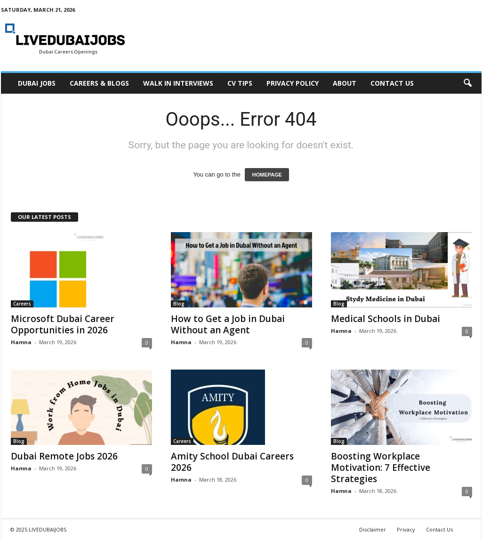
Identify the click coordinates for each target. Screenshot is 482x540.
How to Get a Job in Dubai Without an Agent (228, 324)
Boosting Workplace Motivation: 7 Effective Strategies (380, 467)
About (344, 83)
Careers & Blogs (99, 83)
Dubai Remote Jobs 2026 (64, 456)
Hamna (21, 342)
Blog (179, 303)
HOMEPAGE (266, 174)
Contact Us (392, 83)
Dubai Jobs (37, 83)
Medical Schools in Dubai (385, 319)
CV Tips (239, 83)
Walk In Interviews (178, 83)
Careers (22, 303)
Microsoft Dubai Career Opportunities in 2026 (62, 324)
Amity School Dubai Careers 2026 (232, 462)
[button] (467, 83)
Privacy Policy (292, 83)
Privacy (406, 529)
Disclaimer (372, 529)
